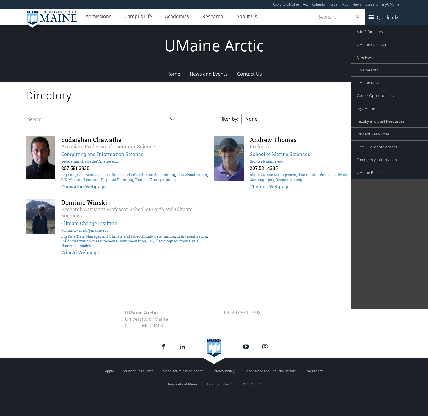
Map (345, 4)
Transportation (163, 179)
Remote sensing (289, 179)
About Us (259, 17)
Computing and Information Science (102, 154)
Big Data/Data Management (84, 174)
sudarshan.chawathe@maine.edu (89, 161)
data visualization (192, 174)
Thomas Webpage (270, 186)
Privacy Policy (224, 370)
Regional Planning (117, 179)
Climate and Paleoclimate (131, 174)
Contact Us (249, 74)
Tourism (142, 179)
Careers (371, 4)
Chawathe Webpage (83, 186)
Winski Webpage (80, 252)
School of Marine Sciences (280, 154)
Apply (109, 370)
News (356, 4)
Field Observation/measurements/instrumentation (103, 241)
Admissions (100, 17)
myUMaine (390, 4)
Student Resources (138, 370)
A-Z (305, 4)
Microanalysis (186, 241)
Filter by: (228, 119)
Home (173, 74)
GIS (64, 179)
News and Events (209, 74)
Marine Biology (365, 174)
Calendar (319, 4)
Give (334, 4)
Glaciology (164, 241)
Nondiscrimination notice (183, 370)
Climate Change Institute (89, 223)
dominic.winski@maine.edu (84, 230)
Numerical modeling (78, 245)
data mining (164, 174)
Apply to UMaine (286, 4)
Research (223, 17)
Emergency (314, 370)
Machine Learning (84, 179)
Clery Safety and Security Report (269, 370)
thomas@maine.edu (266, 161)
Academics (184, 17)
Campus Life (142, 17)
